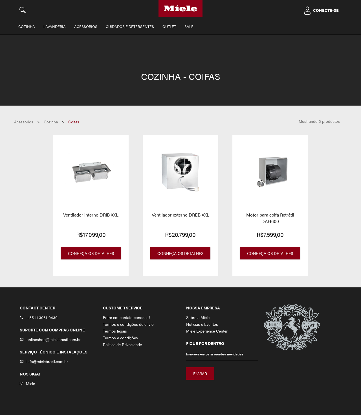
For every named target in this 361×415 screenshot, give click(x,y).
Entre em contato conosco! (126, 317)
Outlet (169, 26)
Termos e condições (120, 337)
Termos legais (115, 331)
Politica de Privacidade (122, 344)
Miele (27, 383)
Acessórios (85, 26)
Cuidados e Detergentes (130, 26)
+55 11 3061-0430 (42, 317)
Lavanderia (54, 26)
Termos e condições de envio (128, 324)
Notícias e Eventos (202, 324)
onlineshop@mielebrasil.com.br (54, 339)
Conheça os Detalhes (91, 253)
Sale (188, 26)
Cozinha (26, 26)
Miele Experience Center (207, 331)
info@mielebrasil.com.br (47, 361)
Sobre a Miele (198, 317)
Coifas (73, 121)
